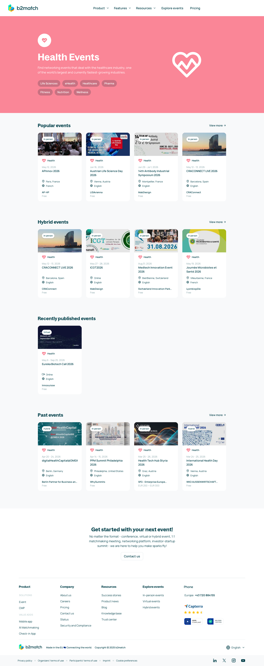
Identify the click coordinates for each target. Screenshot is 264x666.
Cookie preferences (126, 660)
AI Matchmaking (29, 627)
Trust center (109, 619)
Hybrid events (151, 607)
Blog (104, 607)
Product (101, 8)
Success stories (111, 595)
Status (64, 619)
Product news (110, 601)
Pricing (195, 8)
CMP (22, 608)
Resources (146, 8)
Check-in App (27, 633)
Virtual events (151, 601)
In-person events (153, 595)
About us (65, 595)
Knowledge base (112, 613)
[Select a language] (235, 647)
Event (22, 602)
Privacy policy (25, 660)
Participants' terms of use (83, 660)
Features (122, 8)
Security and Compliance (75, 625)
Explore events (172, 8)
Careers (65, 601)
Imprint (106, 660)
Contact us (132, 556)
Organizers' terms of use (51, 660)
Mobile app (25, 621)
